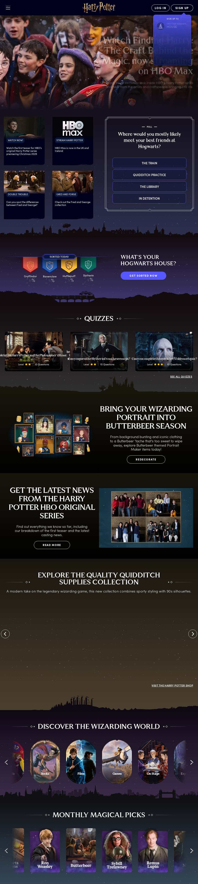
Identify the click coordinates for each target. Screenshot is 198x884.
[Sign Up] (182, 7)
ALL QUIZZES (181, 376)
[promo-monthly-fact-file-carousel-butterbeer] (81, 850)
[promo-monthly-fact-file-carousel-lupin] (153, 850)
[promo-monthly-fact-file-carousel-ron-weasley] (45, 850)
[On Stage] (153, 762)
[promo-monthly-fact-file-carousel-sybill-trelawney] (117, 850)
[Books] (45, 762)
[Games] (117, 762)
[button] (6, 762)
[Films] (81, 762)
